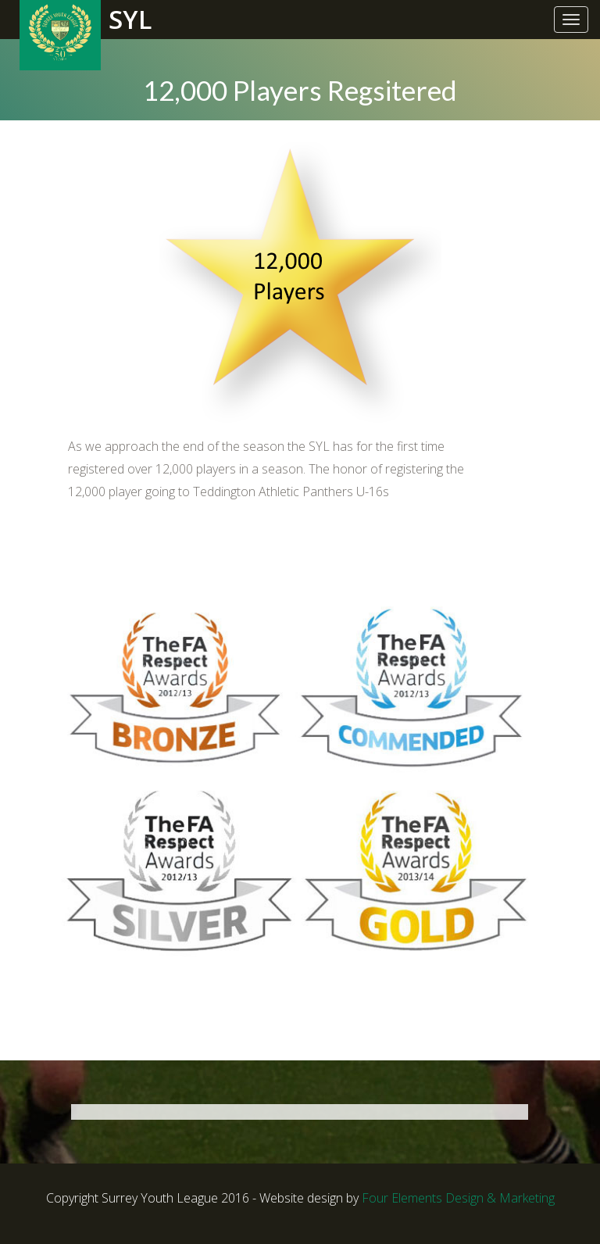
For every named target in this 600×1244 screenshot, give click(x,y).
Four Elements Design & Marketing (458, 1197)
